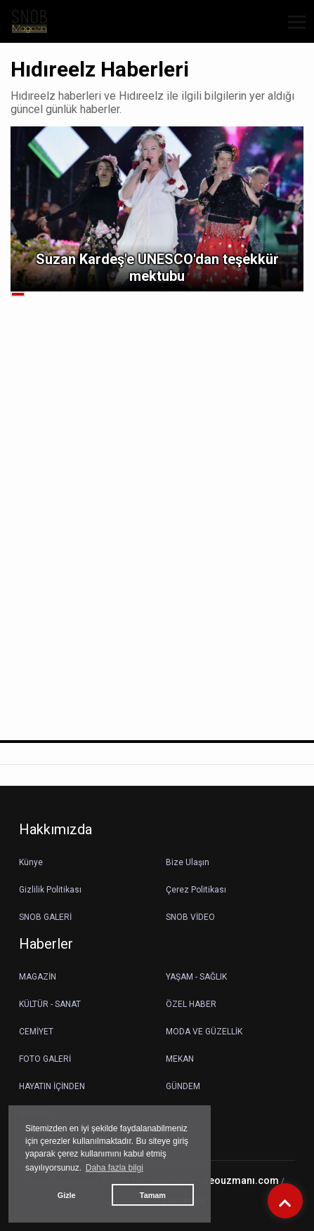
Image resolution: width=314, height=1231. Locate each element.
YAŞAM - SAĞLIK (196, 977)
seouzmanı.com (241, 1181)
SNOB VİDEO (190, 917)
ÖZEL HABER (191, 1004)
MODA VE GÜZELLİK (204, 1031)
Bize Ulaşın (187, 862)
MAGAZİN (37, 977)
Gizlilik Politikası (50, 890)
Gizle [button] (67, 1195)
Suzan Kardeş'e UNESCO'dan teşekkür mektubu (157, 267)
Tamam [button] (153, 1195)
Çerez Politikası (196, 890)
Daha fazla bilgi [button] (114, 1168)
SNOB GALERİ (45, 917)
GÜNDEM (183, 1086)
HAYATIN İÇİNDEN (52, 1086)
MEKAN (180, 1059)
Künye (31, 862)
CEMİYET (36, 1031)
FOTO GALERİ (45, 1059)
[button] (292, 30)
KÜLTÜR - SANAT (50, 1004)
